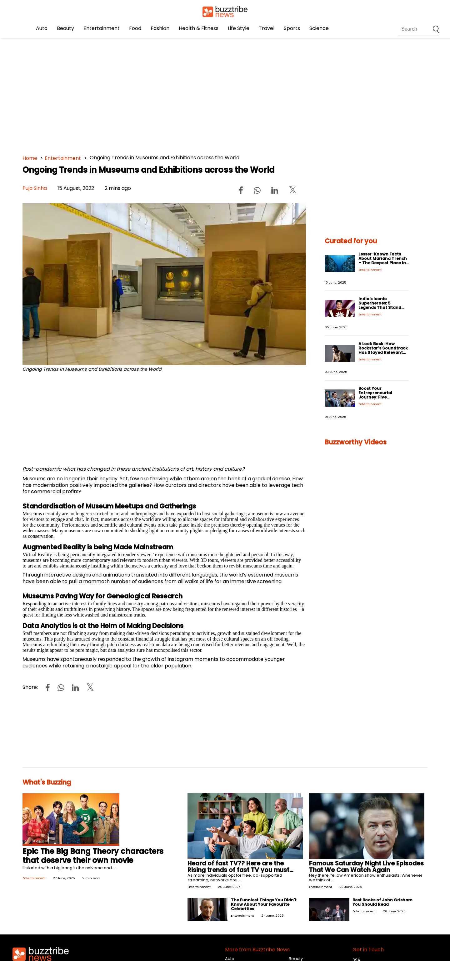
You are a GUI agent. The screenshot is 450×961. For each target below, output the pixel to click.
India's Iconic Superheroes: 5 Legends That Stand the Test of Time (379, 305)
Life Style (238, 28)
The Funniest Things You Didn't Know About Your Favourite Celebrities (264, 904)
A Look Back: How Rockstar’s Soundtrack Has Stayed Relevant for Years (383, 350)
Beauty (65, 28)
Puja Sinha (34, 188)
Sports (292, 28)
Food (135, 28)
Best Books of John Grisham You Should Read (382, 902)
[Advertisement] (210, 93)
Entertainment (101, 28)
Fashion (160, 28)
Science (319, 28)
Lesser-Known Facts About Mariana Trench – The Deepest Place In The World (382, 260)
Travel (266, 28)
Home (29, 158)
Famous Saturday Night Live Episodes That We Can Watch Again (366, 866)
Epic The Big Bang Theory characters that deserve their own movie (92, 855)
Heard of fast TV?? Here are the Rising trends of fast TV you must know (238, 870)
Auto (42, 28)
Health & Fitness (198, 28)
